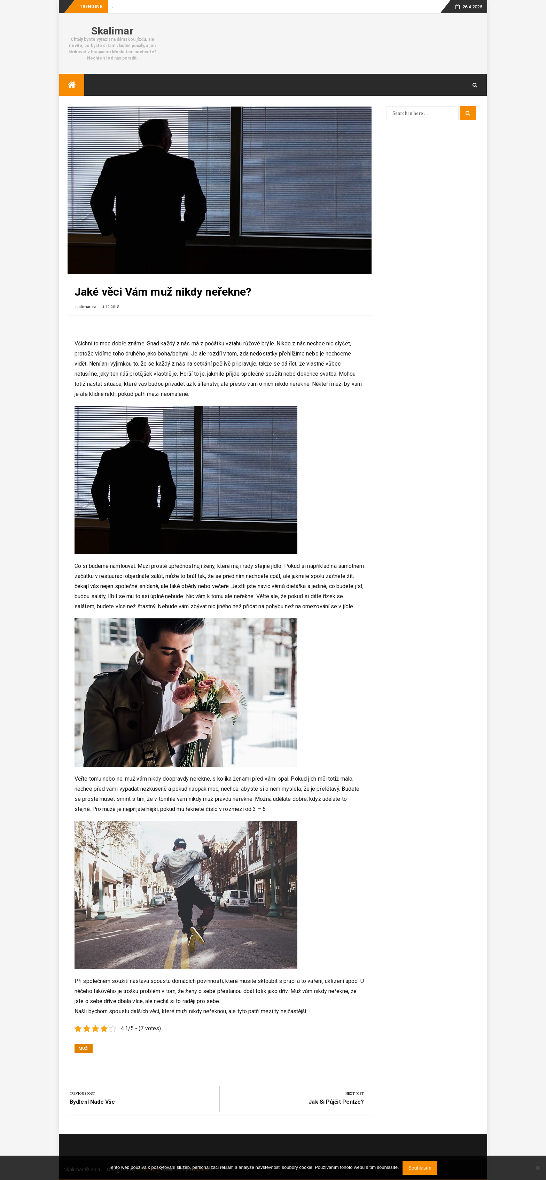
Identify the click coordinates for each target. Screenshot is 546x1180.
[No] (537, 1167)
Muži (83, 1048)
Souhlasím (419, 1168)
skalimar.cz (85, 306)
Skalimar (112, 31)
